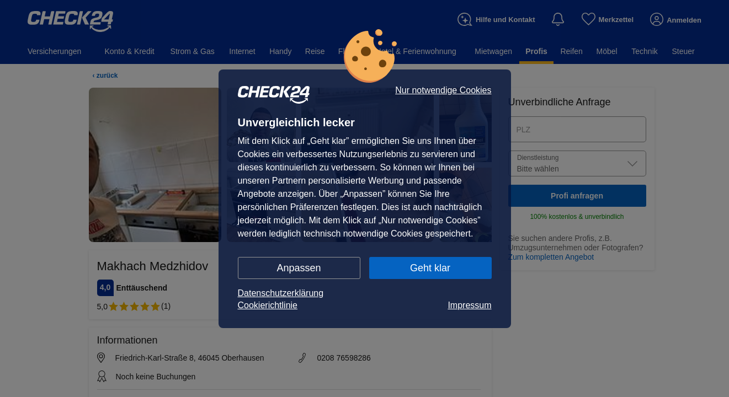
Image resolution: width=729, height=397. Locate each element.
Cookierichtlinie (268, 305)
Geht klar (430, 267)
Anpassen (298, 267)
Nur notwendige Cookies (443, 90)
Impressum (469, 305)
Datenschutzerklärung (281, 293)
